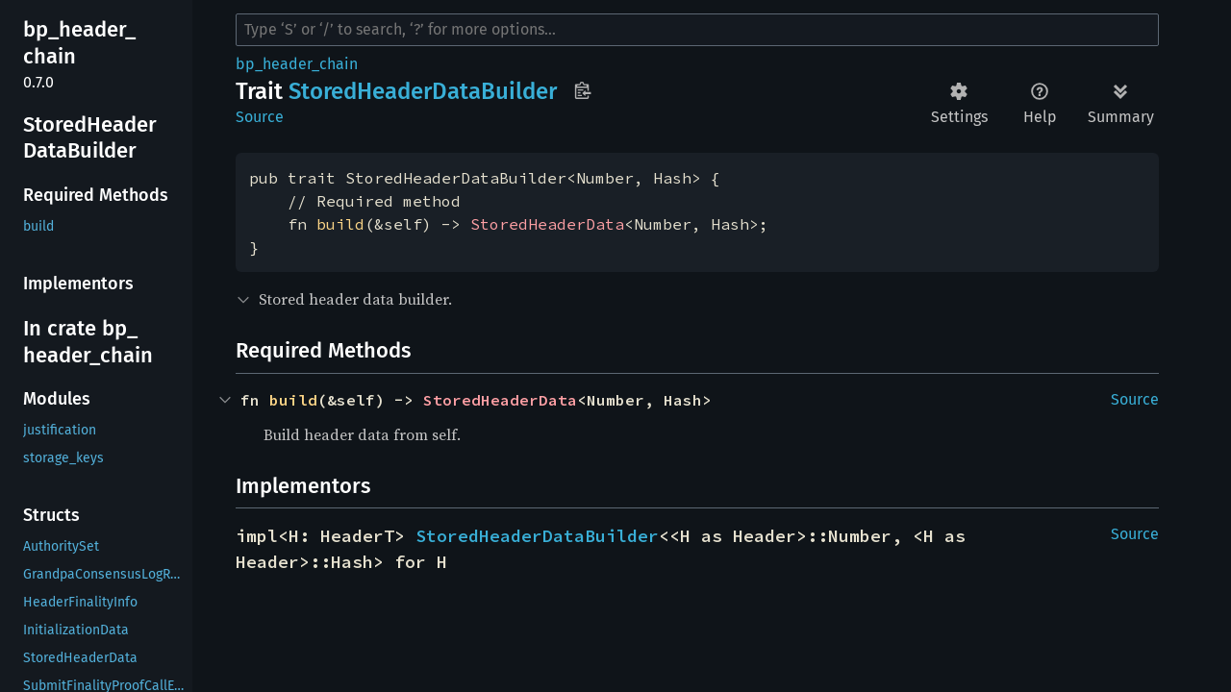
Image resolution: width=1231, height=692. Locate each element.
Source (260, 117)
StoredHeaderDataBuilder (537, 536)
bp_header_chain (297, 64)
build (340, 224)
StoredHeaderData (547, 224)
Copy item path (582, 90)
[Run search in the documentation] (697, 29)
